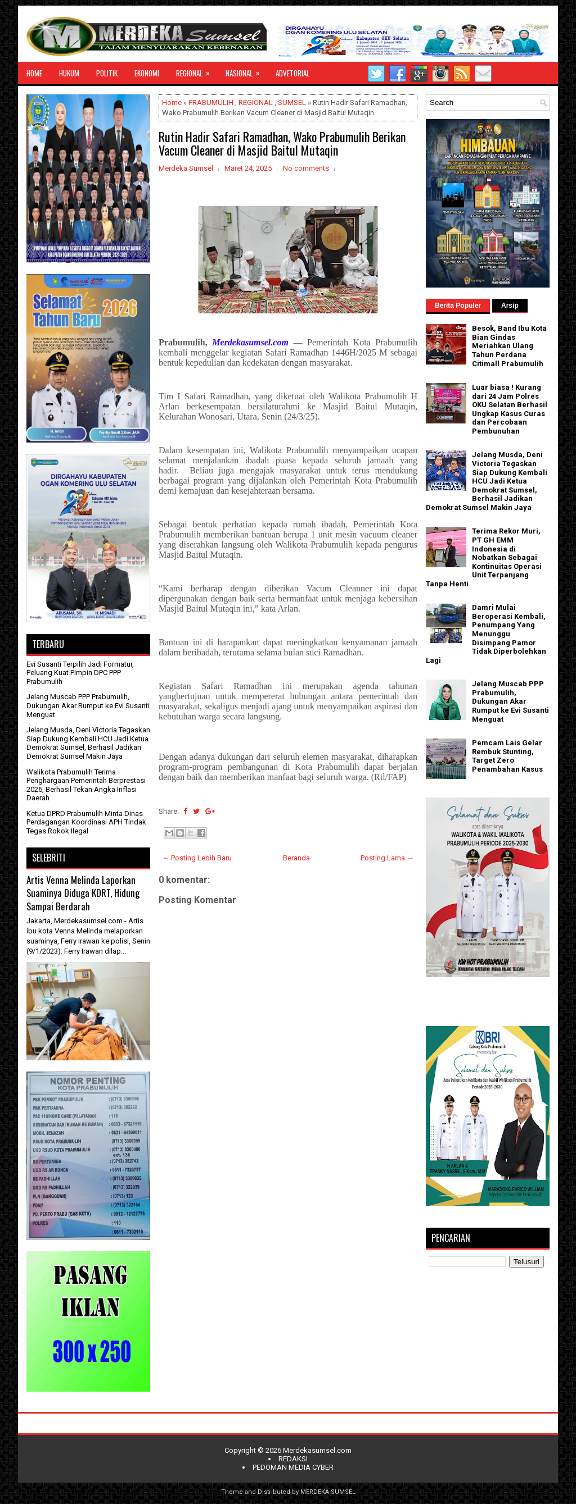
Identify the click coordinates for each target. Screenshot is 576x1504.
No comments (306, 168)
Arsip (510, 305)
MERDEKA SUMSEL (328, 1492)
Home (172, 102)
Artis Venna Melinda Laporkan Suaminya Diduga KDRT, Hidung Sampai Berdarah (83, 893)
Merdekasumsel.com (317, 1450)
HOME (34, 73)
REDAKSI (293, 1459)
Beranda (296, 858)
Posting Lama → (387, 858)
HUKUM (69, 73)
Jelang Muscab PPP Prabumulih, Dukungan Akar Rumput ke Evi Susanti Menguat (88, 705)
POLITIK (107, 73)
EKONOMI (146, 73)
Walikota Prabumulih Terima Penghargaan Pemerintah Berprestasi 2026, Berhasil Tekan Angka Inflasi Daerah (86, 785)
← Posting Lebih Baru (197, 858)
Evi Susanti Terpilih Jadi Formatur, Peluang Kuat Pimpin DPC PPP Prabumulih (80, 673)
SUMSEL (292, 102)
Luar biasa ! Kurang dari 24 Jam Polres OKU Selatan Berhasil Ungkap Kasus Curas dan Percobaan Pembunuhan (509, 409)
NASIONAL (246, 70)
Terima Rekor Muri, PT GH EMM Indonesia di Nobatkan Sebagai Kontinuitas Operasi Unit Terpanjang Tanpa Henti (484, 557)
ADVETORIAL (292, 73)
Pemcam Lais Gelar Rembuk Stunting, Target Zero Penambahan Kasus (507, 756)
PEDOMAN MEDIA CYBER (293, 1467)
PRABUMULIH (210, 102)
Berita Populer (458, 305)
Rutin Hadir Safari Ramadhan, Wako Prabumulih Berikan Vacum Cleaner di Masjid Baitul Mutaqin (282, 143)
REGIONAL (196, 70)
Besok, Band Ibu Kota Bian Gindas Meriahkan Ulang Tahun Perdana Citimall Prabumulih (509, 345)
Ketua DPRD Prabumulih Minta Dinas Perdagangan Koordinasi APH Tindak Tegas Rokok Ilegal (86, 822)
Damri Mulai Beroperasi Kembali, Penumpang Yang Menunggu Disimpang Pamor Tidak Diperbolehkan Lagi (486, 633)
